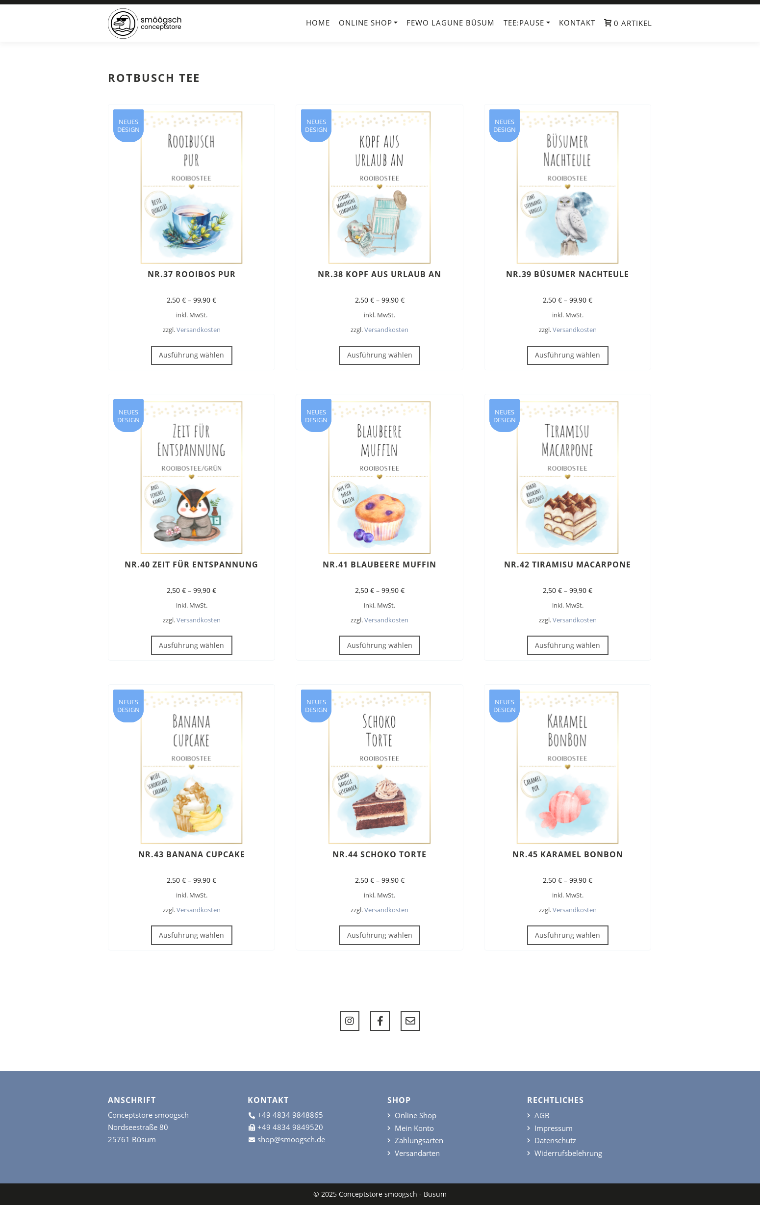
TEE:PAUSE (524, 22)
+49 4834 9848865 (290, 1115)
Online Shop (365, 22)
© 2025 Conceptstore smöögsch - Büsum (380, 1194)
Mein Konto (414, 1128)
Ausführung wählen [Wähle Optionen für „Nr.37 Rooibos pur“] (191, 354)
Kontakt (577, 22)
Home (318, 22)
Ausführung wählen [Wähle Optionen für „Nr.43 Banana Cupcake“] (191, 935)
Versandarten (417, 1153)
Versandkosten (199, 329)
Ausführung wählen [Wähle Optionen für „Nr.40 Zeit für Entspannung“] (191, 645)
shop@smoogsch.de (291, 1139)
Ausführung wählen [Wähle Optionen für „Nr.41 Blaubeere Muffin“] (379, 645)
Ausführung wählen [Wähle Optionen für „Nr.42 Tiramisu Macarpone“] (567, 645)
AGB (542, 1115)
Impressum (553, 1128)
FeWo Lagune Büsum (450, 22)
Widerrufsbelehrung (568, 1153)
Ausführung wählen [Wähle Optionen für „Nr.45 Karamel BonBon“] (567, 935)
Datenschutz (555, 1140)
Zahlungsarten (419, 1140)
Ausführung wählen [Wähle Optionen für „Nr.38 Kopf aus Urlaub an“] (379, 354)
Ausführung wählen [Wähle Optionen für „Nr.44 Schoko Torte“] (379, 935)
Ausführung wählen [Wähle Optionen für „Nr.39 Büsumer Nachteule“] (567, 354)
